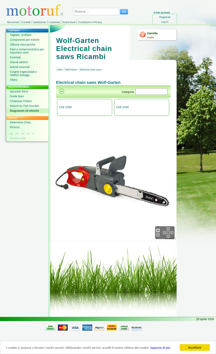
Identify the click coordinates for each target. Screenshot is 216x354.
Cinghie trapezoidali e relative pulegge (23, 73)
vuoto (150, 37)
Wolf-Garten (71, 69)
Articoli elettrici (19, 62)
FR (22, 134)
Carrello (152, 33)
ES (28, 134)
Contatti (26, 22)
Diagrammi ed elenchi (24, 110)
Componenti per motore (24, 39)
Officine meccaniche (22, 44)
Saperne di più (160, 348)
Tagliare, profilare (20, 35)
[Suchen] (151, 91)
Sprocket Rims (19, 91)
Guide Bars (17, 96)
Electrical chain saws (90, 69)
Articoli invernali (20, 67)
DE (11, 134)
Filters (13, 79)
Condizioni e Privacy (90, 22)
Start (59, 69)
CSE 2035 (65, 107)
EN (16, 134)
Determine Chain (20, 122)
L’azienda (54, 22)
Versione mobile (18, 138)
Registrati (164, 17)
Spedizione (39, 22)
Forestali (15, 57)
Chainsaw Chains (21, 101)
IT (33, 134)
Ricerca (14, 127)
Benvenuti (13, 22)
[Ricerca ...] (96, 11)
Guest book (69, 22)
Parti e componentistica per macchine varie (27, 51)
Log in (164, 21)
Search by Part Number (24, 106)
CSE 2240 (122, 107)
